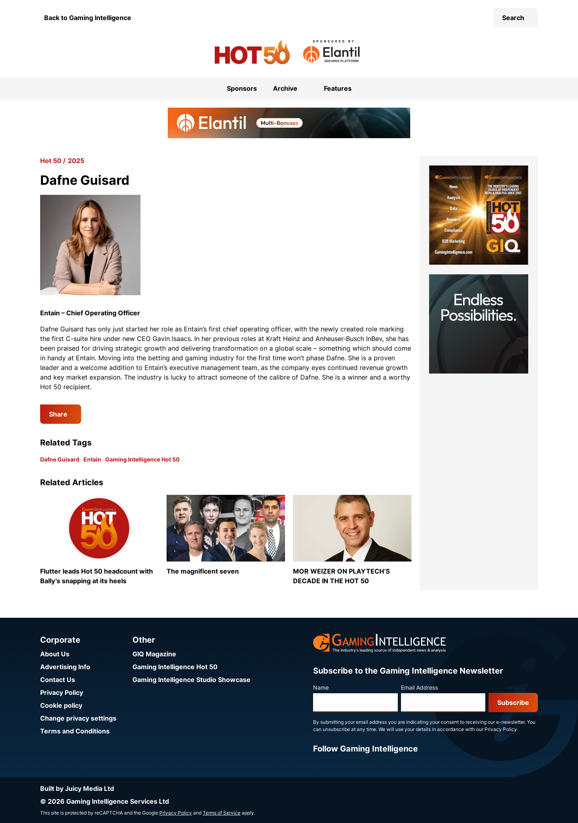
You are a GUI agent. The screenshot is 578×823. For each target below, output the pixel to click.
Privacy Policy (61, 692)
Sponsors (242, 88)
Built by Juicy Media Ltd (77, 788)
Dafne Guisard (59, 459)
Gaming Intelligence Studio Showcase (191, 680)
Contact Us (57, 680)
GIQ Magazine (154, 654)
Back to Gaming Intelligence (87, 18)
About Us (54, 654)
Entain (92, 459)
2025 (76, 161)
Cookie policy (61, 705)
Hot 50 (50, 161)
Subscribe (513, 702)
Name (321, 687)
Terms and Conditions (75, 731)
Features (338, 88)
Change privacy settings (78, 718)
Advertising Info (65, 667)
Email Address (419, 687)
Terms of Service (221, 813)
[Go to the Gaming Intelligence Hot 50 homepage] (252, 52)
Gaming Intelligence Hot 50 (142, 459)
